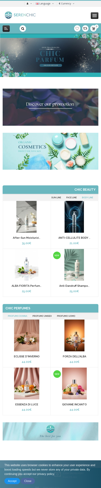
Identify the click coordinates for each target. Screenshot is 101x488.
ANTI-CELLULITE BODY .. (74, 237)
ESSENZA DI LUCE (26, 404)
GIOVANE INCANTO (74, 404)
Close (27, 481)
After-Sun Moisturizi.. (26, 237)
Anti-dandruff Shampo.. (74, 285)
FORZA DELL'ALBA (74, 356)
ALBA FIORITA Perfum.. (26, 285)
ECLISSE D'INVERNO (27, 356)
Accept (12, 481)
